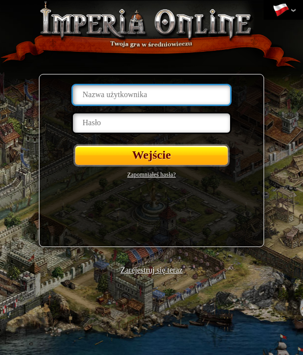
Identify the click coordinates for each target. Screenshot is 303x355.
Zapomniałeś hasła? (151, 174)
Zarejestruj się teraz (151, 270)
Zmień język (281, 10)
